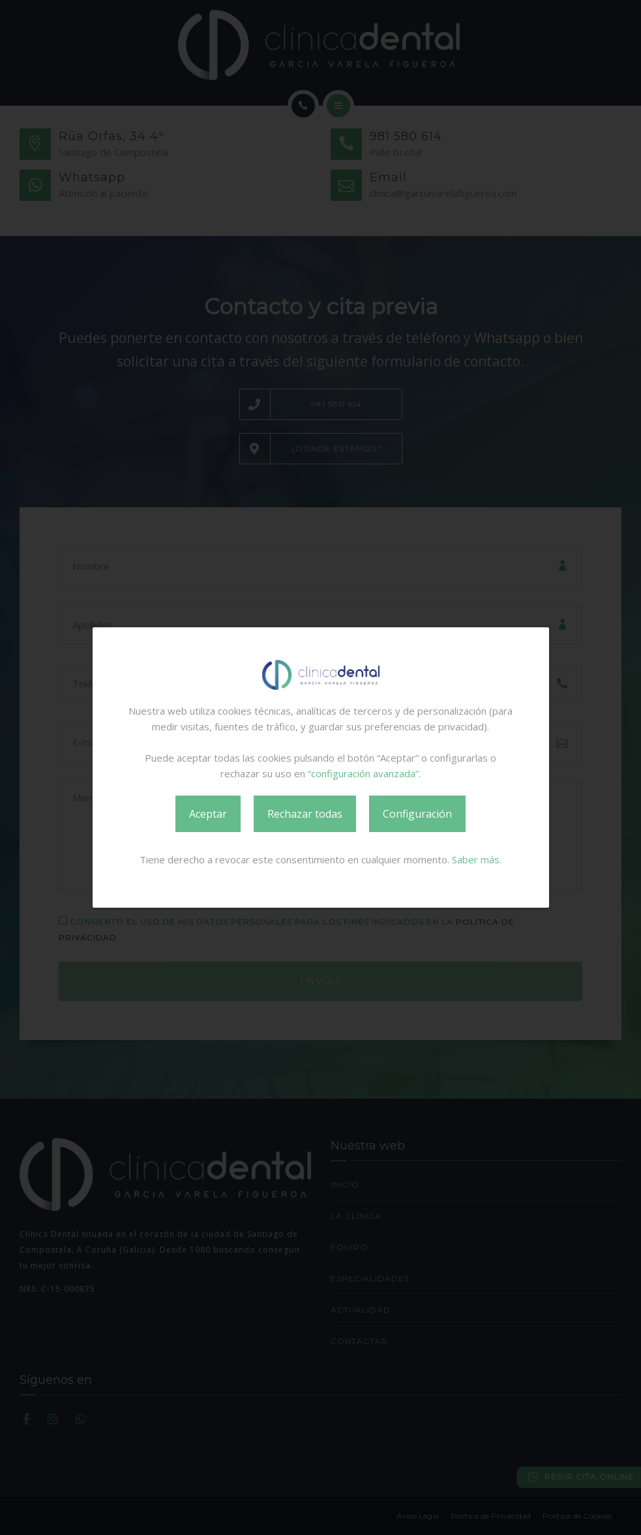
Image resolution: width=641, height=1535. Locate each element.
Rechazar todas (304, 814)
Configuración (417, 814)
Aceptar (208, 814)
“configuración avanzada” (363, 773)
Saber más (475, 859)
